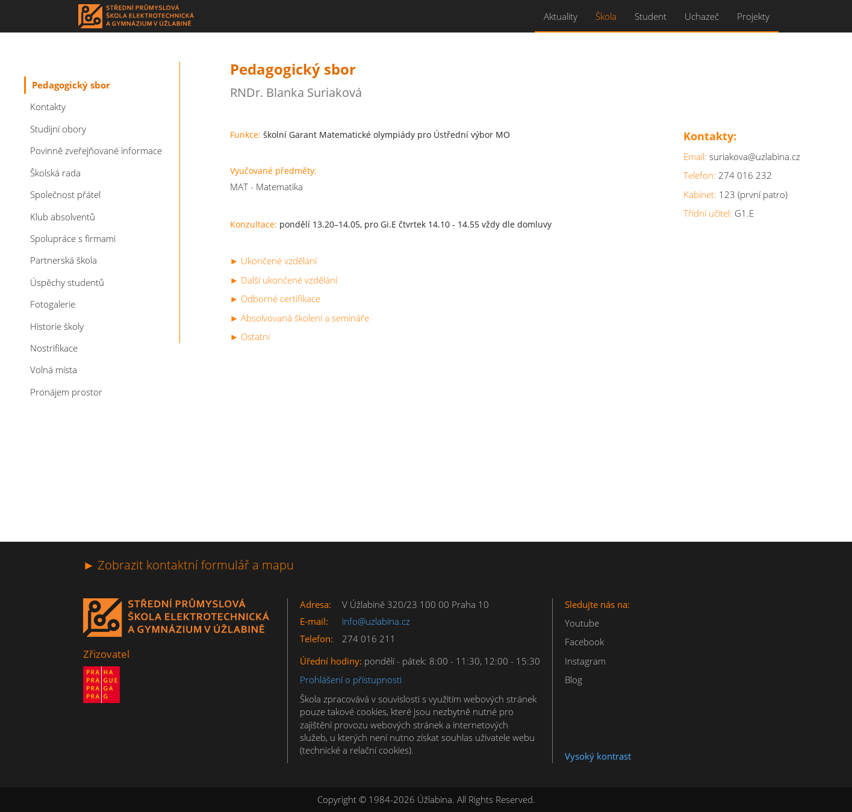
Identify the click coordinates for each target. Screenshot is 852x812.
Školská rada (55, 173)
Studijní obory (58, 129)
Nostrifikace (54, 348)
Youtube (582, 623)
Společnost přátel (65, 194)
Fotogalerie (52, 304)
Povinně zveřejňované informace (96, 150)
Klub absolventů (62, 217)
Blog (573, 680)
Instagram (585, 661)
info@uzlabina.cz (376, 621)
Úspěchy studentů (67, 282)
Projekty (753, 16)
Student (651, 16)
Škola (606, 16)
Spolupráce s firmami (73, 238)
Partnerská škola (63, 260)
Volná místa (53, 370)
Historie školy (57, 326)
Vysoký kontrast (598, 756)
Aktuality (560, 16)
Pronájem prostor (66, 392)
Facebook (584, 642)
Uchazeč (702, 16)
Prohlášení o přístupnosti (351, 680)
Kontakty (48, 107)
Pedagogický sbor (71, 85)
